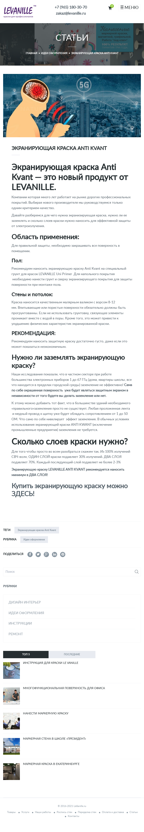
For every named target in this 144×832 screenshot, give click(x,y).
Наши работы (43, 812)
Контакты (73, 816)
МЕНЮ (130, 7)
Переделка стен (87, 812)
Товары (11, 812)
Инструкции (20, 623)
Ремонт (16, 634)
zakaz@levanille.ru (71, 13)
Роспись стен (64, 812)
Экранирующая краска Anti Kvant (37, 530)
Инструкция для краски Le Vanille (50, 663)
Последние (72, 654)
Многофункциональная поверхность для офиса (64, 688)
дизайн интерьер (25, 602)
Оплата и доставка (113, 812)
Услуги (25, 812)
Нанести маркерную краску (45, 713)
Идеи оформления (34, 539)
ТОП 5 (26, 654)
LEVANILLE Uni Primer (56, 274)
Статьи (134, 812)
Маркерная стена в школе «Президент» (54, 738)
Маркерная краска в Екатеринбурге (51, 764)
